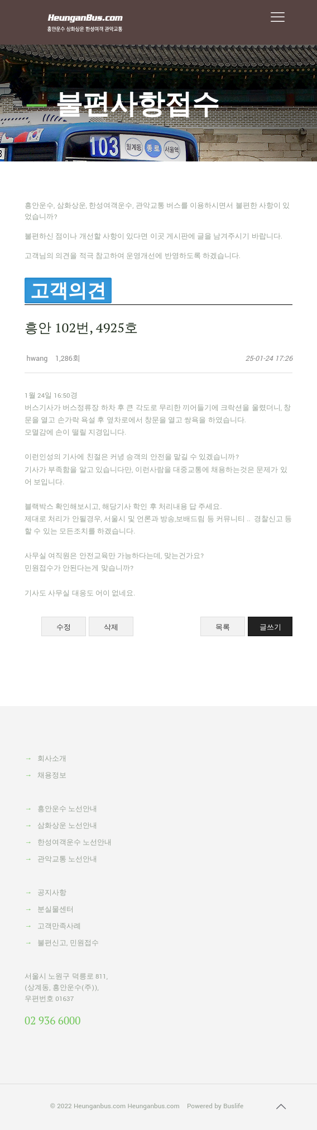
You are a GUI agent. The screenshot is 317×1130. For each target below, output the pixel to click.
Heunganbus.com (100, 1106)
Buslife (233, 1106)
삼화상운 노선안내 (67, 826)
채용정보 (51, 775)
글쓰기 (270, 627)
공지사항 (51, 893)
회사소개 (51, 759)
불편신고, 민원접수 (68, 943)
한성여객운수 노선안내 (74, 842)
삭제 (111, 627)
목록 (222, 627)
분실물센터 (55, 909)
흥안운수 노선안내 (67, 809)
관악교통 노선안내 (67, 859)
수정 (63, 627)
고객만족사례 (59, 926)
